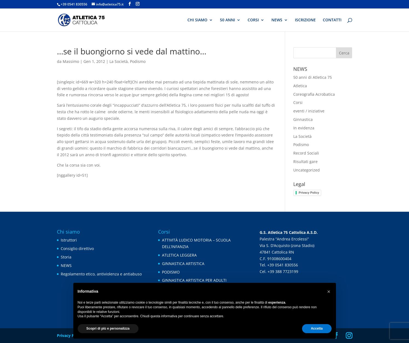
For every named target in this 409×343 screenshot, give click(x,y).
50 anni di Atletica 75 (312, 77)
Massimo (71, 61)
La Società (118, 61)
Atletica (300, 85)
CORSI (253, 20)
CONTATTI (332, 20)
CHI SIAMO (197, 20)
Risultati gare (305, 161)
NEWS (276, 20)
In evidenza (303, 127)
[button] (328, 291)
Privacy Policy (309, 192)
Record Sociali (306, 153)
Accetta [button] (317, 328)
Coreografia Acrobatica (314, 94)
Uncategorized (306, 170)
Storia (66, 257)
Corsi (298, 102)
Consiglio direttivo (77, 248)
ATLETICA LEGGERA (179, 255)
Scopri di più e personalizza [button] (108, 328)
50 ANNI (227, 20)
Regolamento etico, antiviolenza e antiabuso (101, 274)
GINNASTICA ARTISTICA (183, 263)
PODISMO (171, 272)
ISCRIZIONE (305, 20)
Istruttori (69, 240)
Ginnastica (303, 119)
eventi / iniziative (308, 111)
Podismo (138, 61)
